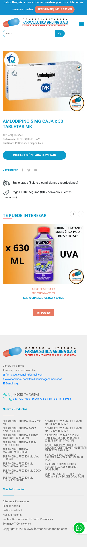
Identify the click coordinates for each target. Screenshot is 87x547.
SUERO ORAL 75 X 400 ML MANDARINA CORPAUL (18, 464)
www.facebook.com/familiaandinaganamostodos (32, 379)
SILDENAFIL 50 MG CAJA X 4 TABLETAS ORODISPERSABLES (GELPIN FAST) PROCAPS (63, 438)
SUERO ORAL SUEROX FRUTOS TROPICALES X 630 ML (21, 436)
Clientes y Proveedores (16, 501)
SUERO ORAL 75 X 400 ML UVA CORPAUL (21, 457)
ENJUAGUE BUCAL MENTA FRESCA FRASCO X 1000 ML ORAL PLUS (61, 467)
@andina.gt (11, 383)
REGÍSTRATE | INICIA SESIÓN (54, 9)
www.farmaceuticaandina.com (46, 529)
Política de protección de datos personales (28, 519)
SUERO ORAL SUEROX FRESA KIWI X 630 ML (20, 443)
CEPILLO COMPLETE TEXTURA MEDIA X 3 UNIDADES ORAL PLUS (64, 475)
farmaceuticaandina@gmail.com (23, 374)
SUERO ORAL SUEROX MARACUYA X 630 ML (15, 450)
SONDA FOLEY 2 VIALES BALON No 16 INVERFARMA (63, 429)
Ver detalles (43, 312)
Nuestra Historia (12, 514)
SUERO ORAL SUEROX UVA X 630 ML (43, 297)
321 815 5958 (62, 398)
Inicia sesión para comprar (34, 155)
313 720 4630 (21, 398)
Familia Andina (11, 506)
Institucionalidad (12, 510)
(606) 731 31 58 (42, 398)
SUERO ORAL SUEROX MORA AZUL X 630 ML (19, 429)
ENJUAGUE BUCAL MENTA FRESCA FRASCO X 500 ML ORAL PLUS (64, 457)
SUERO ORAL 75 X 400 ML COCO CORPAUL (22, 472)
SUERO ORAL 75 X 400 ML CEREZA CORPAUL (18, 479)
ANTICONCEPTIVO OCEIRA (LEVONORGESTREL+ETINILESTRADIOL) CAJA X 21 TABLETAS (64, 448)
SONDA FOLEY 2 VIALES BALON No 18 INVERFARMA (63, 422)
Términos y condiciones (17, 523)
